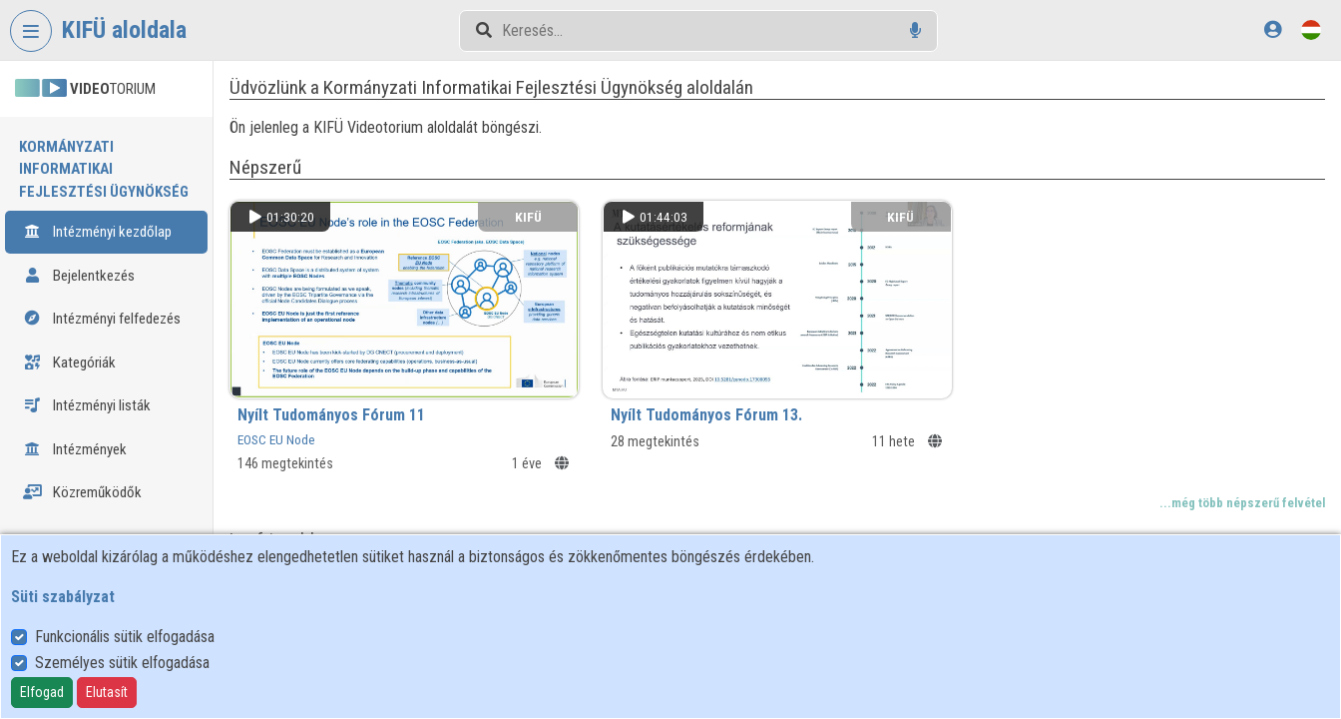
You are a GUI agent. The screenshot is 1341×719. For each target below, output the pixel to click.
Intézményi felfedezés (102, 297)
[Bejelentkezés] (1272, 29)
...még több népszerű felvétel (1242, 499)
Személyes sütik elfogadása (122, 662)
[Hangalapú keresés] (915, 30)
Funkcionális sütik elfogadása (125, 636)
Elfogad (42, 692)
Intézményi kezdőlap (97, 210)
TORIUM (85, 89)
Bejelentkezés (79, 253)
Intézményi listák (87, 383)
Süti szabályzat (63, 596)
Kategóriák (69, 340)
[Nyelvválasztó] (1311, 29)
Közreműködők (82, 470)
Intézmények (75, 426)
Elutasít (107, 692)
